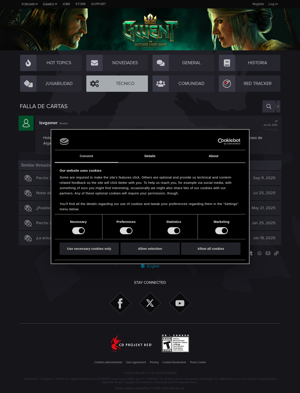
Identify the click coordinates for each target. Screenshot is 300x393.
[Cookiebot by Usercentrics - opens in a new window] (221, 141)
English (150, 266)
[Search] (268, 106)
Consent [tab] (86, 156)
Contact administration (108, 362)
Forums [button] (28, 4)
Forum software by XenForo (150, 388)
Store (80, 4)
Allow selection (150, 249)
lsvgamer (50, 123)
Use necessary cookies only (89, 249)
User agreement (136, 362)
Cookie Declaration (174, 362)
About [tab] (214, 156)
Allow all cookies (211, 249)
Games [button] (48, 4)
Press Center (198, 362)
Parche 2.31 (47, 177)
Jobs (66, 4)
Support (98, 4)
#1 (269, 123)
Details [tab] (150, 156)
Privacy (154, 362)
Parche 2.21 (47, 222)
